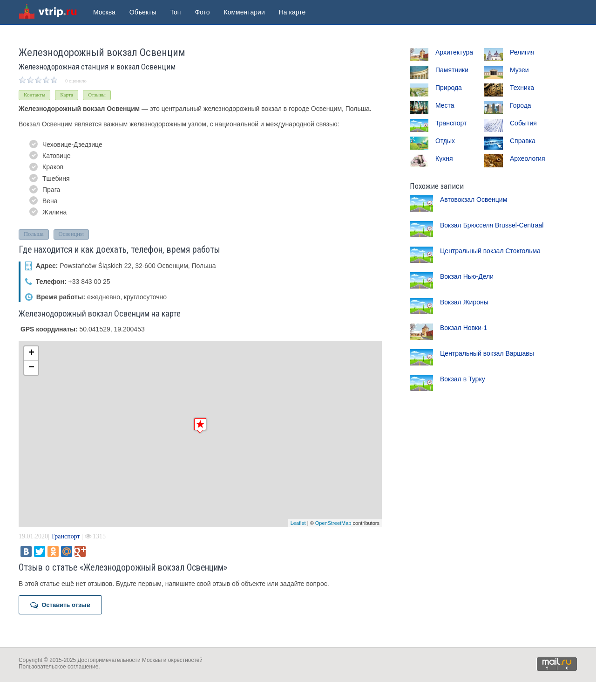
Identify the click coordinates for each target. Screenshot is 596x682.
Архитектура (454, 52)
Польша (34, 234)
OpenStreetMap (333, 523)
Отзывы (97, 94)
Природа (448, 87)
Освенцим (71, 234)
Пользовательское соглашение (58, 666)
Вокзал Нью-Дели (467, 276)
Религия (522, 52)
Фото (202, 12)
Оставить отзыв (60, 605)
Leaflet (298, 523)
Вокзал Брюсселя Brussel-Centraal (491, 225)
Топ (175, 12)
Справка (522, 141)
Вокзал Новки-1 (463, 327)
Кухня (444, 158)
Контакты (34, 94)
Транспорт (65, 536)
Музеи (519, 70)
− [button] (31, 368)
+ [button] (31, 353)
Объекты (142, 12)
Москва (104, 12)
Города (520, 105)
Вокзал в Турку (462, 379)
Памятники (451, 70)
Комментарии (244, 12)
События (523, 123)
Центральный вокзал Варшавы (487, 353)
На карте (292, 12)
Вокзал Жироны (464, 302)
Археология (527, 158)
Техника (522, 87)
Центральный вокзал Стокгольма (490, 251)
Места (444, 105)
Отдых (445, 141)
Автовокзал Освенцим (473, 199)
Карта (66, 94)
